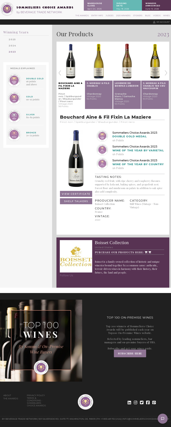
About (7, 395)
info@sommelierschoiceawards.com (146, 419)
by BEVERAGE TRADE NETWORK (39, 12)
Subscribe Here (130, 353)
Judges (109, 15)
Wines (166, 15)
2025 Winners (123, 15)
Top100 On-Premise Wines (124, 333)
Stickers (137, 15)
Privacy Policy (36, 395)
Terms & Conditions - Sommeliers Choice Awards (36, 402)
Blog (148, 15)
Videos (156, 15)
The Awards (82, 15)
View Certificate (76, 193)
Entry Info (97, 15)
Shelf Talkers (76, 201)
